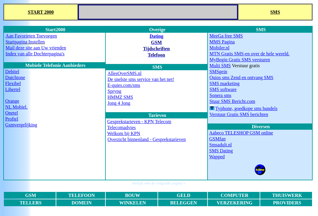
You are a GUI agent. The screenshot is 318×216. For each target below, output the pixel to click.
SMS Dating (221, 150)
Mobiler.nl (220, 47)
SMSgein (218, 71)
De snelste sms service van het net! (140, 79)
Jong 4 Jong (118, 103)
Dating (156, 36)
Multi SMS (220, 65)
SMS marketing (225, 83)
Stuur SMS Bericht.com (232, 101)
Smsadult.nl (220, 144)
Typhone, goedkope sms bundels (246, 108)
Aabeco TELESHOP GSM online (241, 132)
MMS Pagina (222, 41)
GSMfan (217, 138)
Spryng (114, 91)
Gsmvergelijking (21, 124)
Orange (12, 101)
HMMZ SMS (120, 97)
